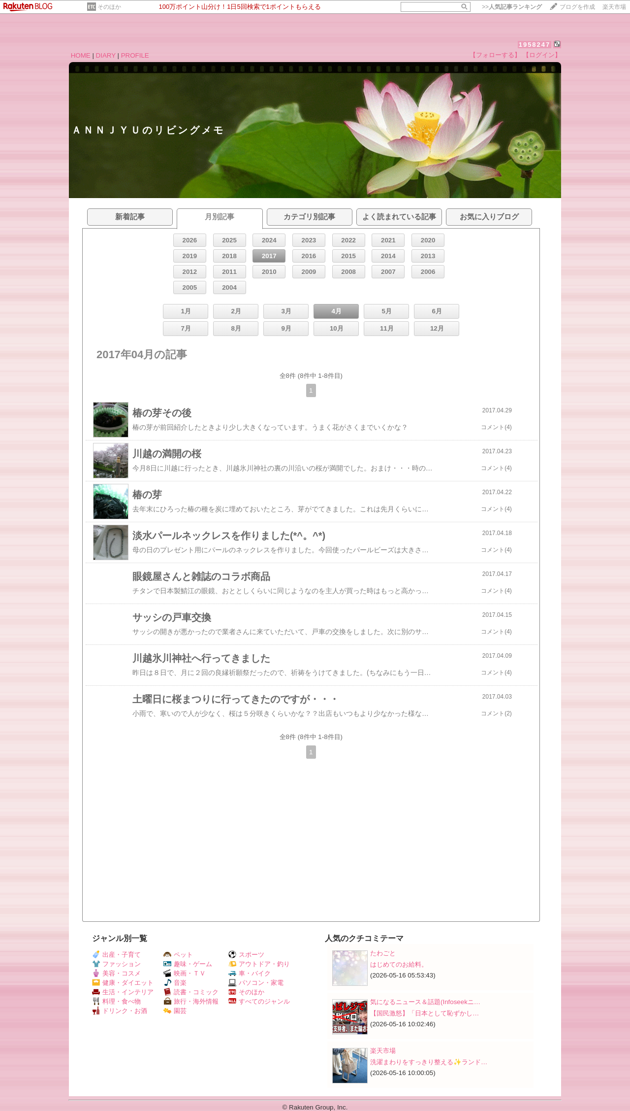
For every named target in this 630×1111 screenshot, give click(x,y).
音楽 (175, 982)
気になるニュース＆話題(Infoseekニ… (425, 1002)
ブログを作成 (577, 6)
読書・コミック (191, 992)
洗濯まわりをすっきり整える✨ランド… (428, 1062)
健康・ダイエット (123, 982)
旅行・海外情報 (191, 1001)
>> (512, 6)
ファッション (116, 964)
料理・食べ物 (116, 1001)
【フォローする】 (495, 55)
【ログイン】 (542, 55)
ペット (178, 954)
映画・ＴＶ (184, 973)
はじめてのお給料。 (399, 964)
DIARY (106, 55)
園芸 (175, 1010)
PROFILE (135, 55)
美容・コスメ (116, 973)
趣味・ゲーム (187, 964)
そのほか (109, 6)
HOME (81, 55)
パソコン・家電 (256, 982)
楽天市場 (614, 6)
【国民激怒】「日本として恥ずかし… (424, 1013)
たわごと (383, 953)
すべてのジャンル (259, 1001)
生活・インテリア (123, 992)
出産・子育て (116, 954)
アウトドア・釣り (259, 964)
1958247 (535, 44)
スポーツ (246, 954)
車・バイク (249, 973)
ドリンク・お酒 (119, 1010)
